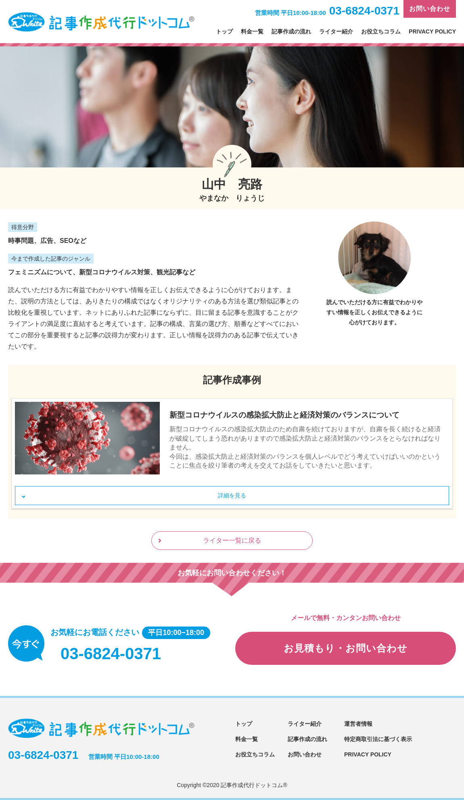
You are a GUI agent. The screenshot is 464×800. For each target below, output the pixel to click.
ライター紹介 (336, 31)
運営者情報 (358, 724)
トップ (224, 31)
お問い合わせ (429, 8)
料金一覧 (252, 31)
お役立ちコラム (381, 31)
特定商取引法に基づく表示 (378, 739)
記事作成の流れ (291, 31)
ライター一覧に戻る (232, 540)
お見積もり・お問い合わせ (346, 648)
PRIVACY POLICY (432, 31)
